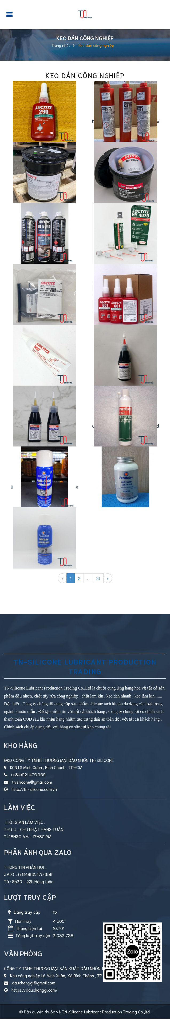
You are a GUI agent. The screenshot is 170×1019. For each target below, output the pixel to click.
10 (98, 578)
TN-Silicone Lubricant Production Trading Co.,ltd (106, 1011)
